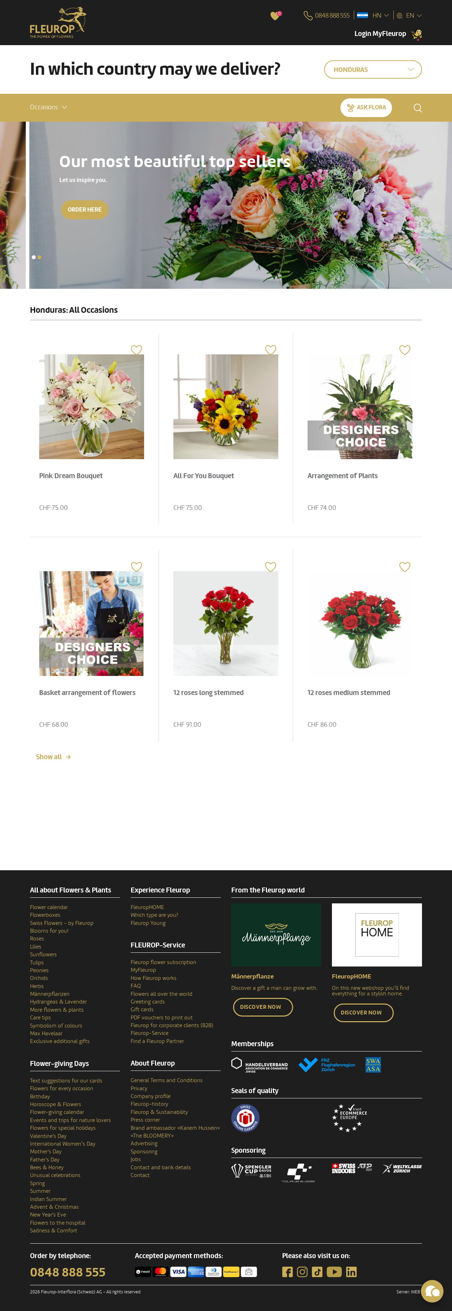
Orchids (39, 978)
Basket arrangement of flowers (87, 693)
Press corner (145, 1120)
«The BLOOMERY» (152, 1136)
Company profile (151, 1096)
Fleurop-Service (149, 1033)
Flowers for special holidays (63, 1128)
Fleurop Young (148, 923)
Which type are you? (154, 915)
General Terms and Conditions (167, 1080)
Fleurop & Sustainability (159, 1112)
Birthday (40, 1096)
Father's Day (44, 1160)
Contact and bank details (161, 1167)
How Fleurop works (154, 978)
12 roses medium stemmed (349, 693)
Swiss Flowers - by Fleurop (62, 923)
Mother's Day (45, 1151)
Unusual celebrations (55, 1175)
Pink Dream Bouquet (71, 476)
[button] (48, 107)
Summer (40, 1191)
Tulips (37, 962)
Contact (140, 1175)
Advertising (144, 1143)
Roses (37, 938)
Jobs (136, 1159)
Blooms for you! (49, 931)
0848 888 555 (68, 1272)
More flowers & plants (57, 1010)
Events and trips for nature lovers (70, 1120)
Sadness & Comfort (53, 1230)
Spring (37, 1183)
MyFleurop (143, 970)
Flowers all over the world (161, 994)
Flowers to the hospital (57, 1223)
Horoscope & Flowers (55, 1104)
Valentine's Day (48, 1136)
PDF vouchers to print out (162, 1017)
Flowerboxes (45, 915)
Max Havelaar (46, 1033)
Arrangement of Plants (343, 476)
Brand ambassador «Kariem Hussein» (175, 1128)
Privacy (139, 1088)
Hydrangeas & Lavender (58, 1002)
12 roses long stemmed (208, 693)
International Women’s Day (62, 1144)
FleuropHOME (147, 907)
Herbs (37, 986)
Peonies (39, 970)
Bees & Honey (47, 1167)
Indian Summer (48, 1199)
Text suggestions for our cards (66, 1081)
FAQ (136, 986)
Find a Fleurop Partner (157, 1041)
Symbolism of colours (56, 1026)
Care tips (40, 1017)
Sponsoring (144, 1151)
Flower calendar (49, 907)
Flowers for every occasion (61, 1088)
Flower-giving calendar (57, 1112)
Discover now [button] (260, 1007)
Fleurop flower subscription (163, 962)
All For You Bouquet (203, 476)
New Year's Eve (48, 1215)
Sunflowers (43, 954)
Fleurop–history (149, 1104)
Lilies (35, 947)
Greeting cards (148, 1002)
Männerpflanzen (50, 994)
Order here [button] (55, 209)
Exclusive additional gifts (60, 1041)
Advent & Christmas (54, 1207)
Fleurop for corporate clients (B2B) (172, 1025)
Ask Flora (371, 107)
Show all (49, 757)
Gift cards (142, 1009)
